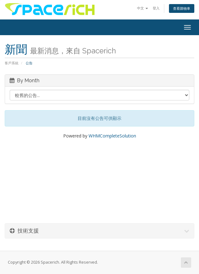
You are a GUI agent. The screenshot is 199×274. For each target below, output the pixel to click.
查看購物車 (181, 8)
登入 (156, 8)
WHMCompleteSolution (112, 136)
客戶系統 (11, 63)
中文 (142, 8)
